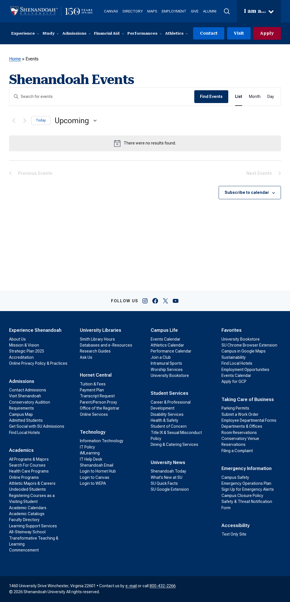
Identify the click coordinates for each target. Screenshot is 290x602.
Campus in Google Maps (243, 351)
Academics (21, 450)
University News (168, 462)
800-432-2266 (163, 586)
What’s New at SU (166, 477)
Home (15, 59)
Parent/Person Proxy (98, 402)
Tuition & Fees (93, 384)
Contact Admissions (27, 390)
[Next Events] (23, 120)
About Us (17, 339)
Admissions (21, 381)
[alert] (145, 143)
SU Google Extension (170, 489)
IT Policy (87, 447)
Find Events (211, 97)
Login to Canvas (94, 477)
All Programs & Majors (29, 459)
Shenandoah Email (96, 465)
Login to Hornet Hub (98, 471)
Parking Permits (235, 408)
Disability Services (167, 414)
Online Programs (24, 477)
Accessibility (235, 525)
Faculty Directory (24, 520)
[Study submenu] (58, 33)
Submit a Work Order (240, 414)
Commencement (24, 550)
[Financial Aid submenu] (123, 33)
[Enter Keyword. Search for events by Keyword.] (101, 97)
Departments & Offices (241, 426)
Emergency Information (246, 468)
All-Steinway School (27, 532)
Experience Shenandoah (35, 330)
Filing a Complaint (237, 450)
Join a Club (161, 357)
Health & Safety (164, 420)
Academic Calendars (27, 507)
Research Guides (95, 351)
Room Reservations (239, 432)
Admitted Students (26, 420)
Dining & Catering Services (174, 444)
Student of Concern (169, 426)
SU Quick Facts (164, 483)
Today (41, 121)
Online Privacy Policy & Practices (38, 363)
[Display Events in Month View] (255, 97)
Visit (238, 33)
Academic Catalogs (26, 514)
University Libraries (100, 330)
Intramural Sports (166, 363)
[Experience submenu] (38, 33)
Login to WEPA (93, 483)
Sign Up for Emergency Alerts (247, 489)
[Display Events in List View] (238, 97)
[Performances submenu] (160, 33)
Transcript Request (97, 396)
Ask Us (86, 357)
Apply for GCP (233, 381)
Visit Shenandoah (25, 396)
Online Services (94, 414)
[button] (227, 11)
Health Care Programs (29, 471)
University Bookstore (170, 375)
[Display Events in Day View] (270, 97)
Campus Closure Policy (242, 495)
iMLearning (90, 453)
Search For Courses (27, 465)
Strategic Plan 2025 (26, 351)
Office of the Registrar (100, 408)
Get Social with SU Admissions (36, 426)
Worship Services (167, 369)
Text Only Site (233, 534)
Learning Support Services (33, 526)
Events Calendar (165, 339)
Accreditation (21, 357)
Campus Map (21, 414)
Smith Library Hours (97, 339)
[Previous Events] (12, 120)
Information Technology (101, 441)
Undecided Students (27, 489)
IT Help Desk (91, 459)
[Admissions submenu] (90, 33)
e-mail (131, 586)
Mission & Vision (24, 345)
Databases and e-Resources (106, 345)
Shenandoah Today (168, 471)
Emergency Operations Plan (246, 483)
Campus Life (164, 330)
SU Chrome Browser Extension (249, 345)
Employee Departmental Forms (248, 420)
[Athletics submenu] (186, 33)
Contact (208, 33)
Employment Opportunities (245, 369)
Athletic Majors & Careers (32, 483)
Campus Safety (235, 477)
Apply (267, 33)
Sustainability (233, 357)
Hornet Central (96, 375)
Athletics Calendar (167, 345)
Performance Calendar (171, 351)
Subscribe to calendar (247, 192)
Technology (92, 432)
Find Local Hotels (24, 432)
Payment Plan (92, 390)
